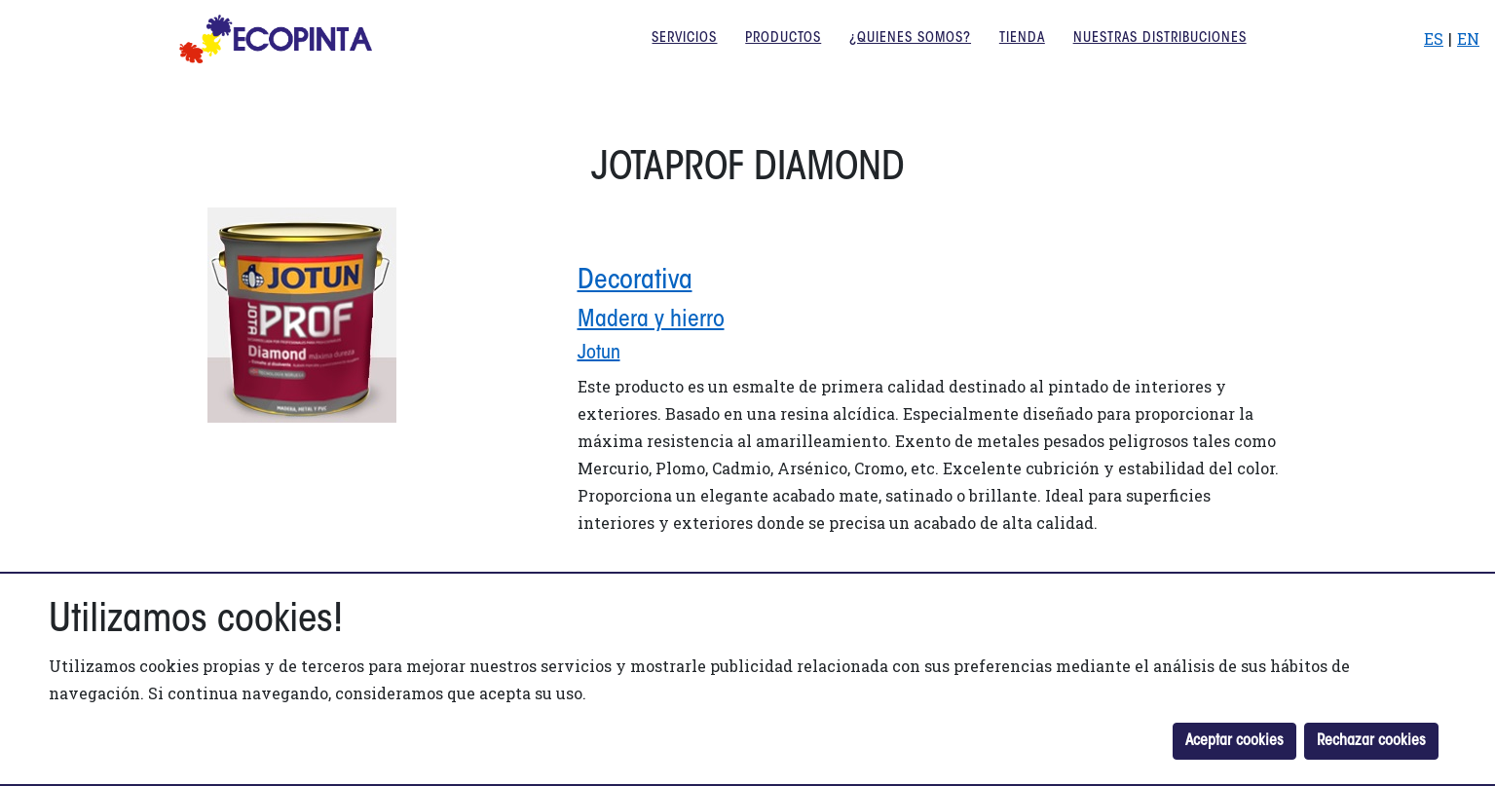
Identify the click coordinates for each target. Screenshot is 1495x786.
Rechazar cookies (1371, 741)
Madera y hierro (651, 320)
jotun (599, 353)
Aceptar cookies (1234, 741)
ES (1433, 53)
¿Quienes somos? (910, 53)
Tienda (1022, 53)
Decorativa (635, 281)
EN (1468, 53)
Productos (783, 53)
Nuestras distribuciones (1160, 53)
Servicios (684, 53)
